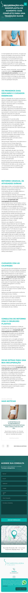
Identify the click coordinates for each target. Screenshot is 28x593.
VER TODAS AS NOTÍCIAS (20, 446)
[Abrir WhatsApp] (24, 582)
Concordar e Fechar (21, 588)
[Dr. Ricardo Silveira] (10, 6)
